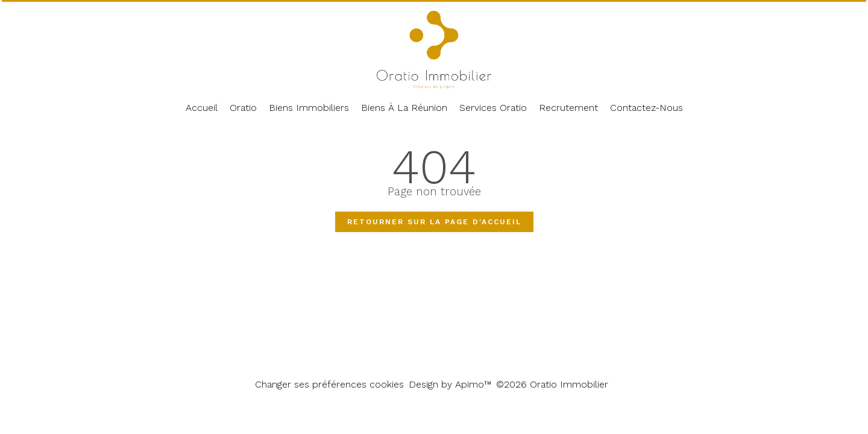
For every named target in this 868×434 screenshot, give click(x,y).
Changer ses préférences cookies (329, 384)
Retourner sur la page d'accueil (434, 222)
